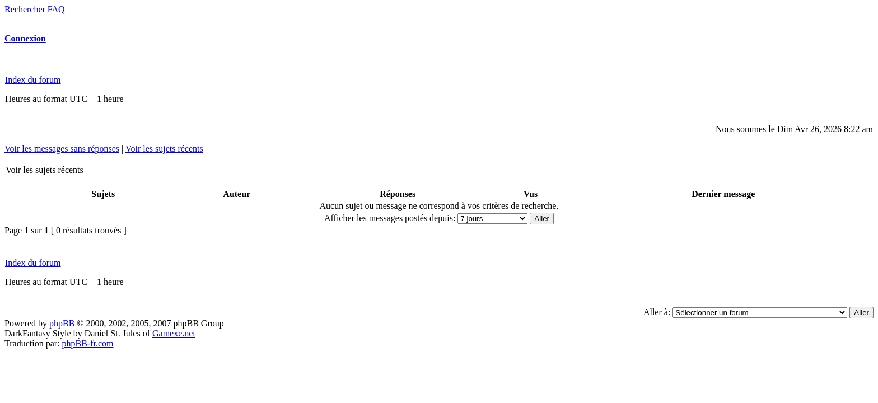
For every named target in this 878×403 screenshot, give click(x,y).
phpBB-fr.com (88, 343)
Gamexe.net (173, 333)
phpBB (61, 323)
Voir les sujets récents (164, 148)
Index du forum (33, 80)
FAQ (56, 9)
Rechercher (24, 9)
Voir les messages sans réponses (61, 148)
